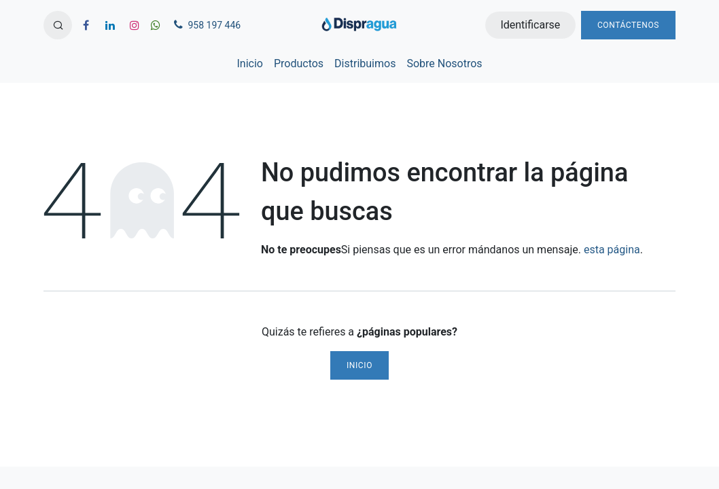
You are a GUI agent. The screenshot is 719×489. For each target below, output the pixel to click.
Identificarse (530, 24)
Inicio (359, 365)
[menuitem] (249, 63)
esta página (612, 249)
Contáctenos (628, 25)
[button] (57, 25)
